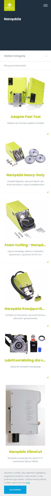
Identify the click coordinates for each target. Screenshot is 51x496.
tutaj (27, 482)
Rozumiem (15, 489)
